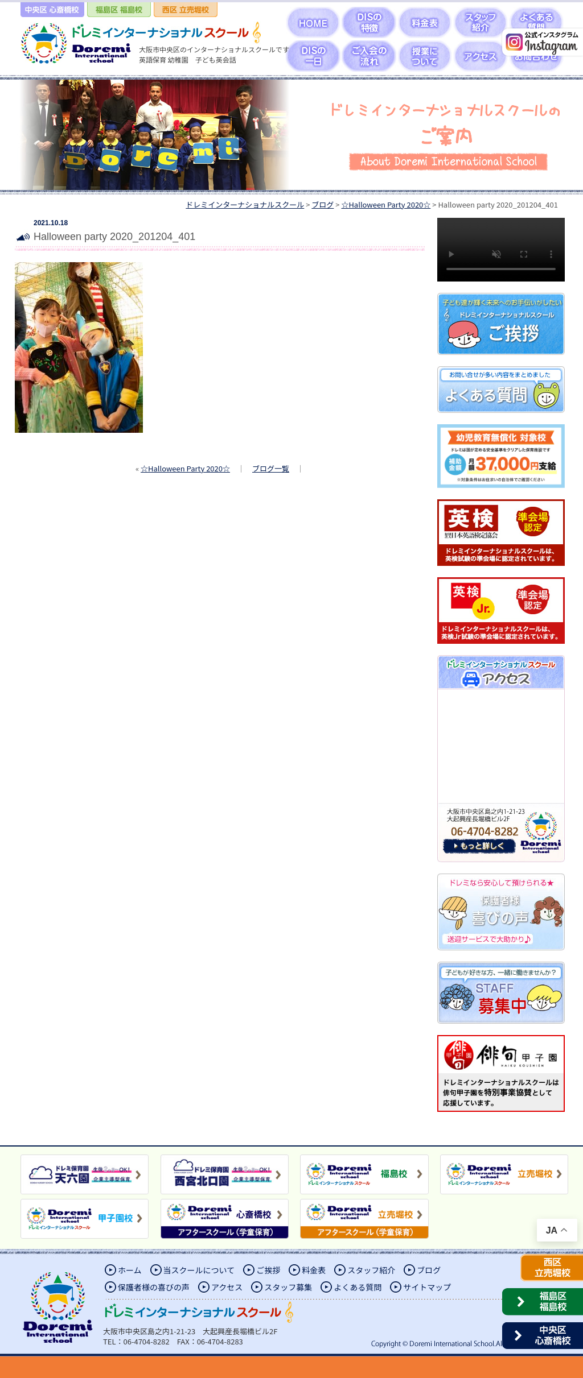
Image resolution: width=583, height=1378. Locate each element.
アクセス (227, 1287)
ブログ (429, 1270)
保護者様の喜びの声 (154, 1287)
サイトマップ (427, 1287)
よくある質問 (357, 1287)
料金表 (314, 1270)
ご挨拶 (268, 1270)
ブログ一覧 (270, 468)
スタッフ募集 (288, 1287)
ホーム (130, 1270)
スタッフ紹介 (371, 1270)
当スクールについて (199, 1270)
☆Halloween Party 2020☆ (185, 468)
